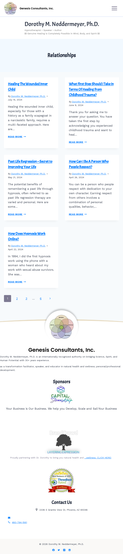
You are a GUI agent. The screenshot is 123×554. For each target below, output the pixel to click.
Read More (17, 136)
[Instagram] (64, 550)
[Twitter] (58, 550)
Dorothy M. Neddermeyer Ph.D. (28, 96)
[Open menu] (114, 8)
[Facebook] (53, 550)
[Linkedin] (69, 550)
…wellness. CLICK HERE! (97, 457)
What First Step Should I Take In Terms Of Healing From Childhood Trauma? (91, 89)
